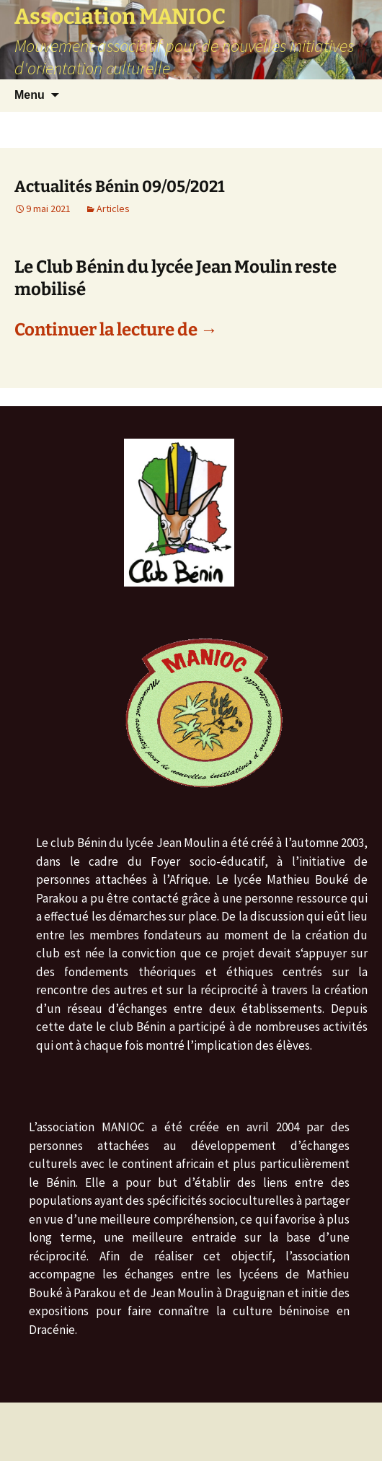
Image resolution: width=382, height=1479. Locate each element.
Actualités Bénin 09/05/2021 (119, 186)
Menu (29, 95)
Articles (113, 208)
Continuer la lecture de (116, 330)
